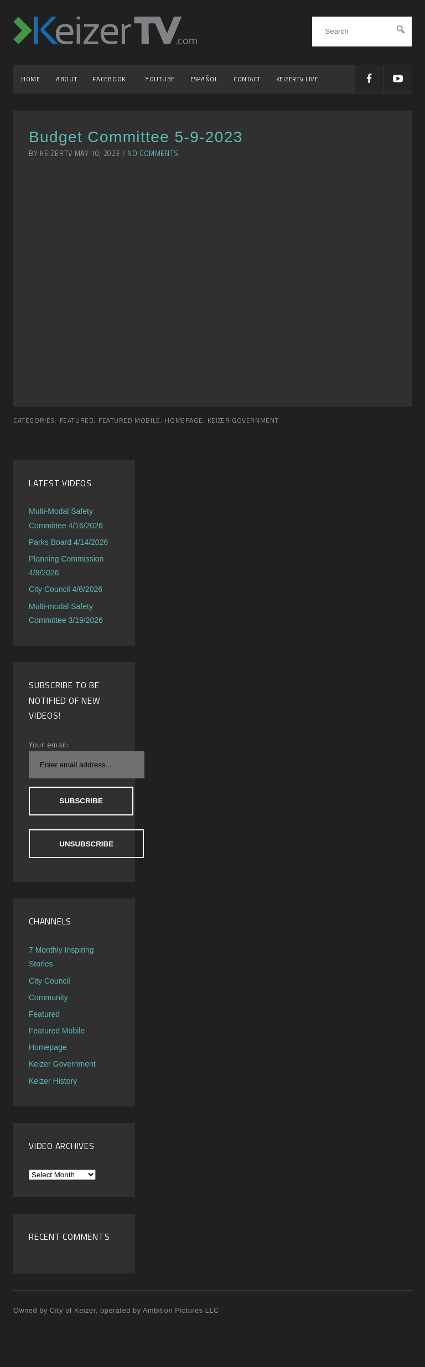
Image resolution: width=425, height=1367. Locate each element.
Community (48, 997)
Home (30, 79)
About (66, 79)
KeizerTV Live (297, 79)
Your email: (49, 744)
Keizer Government (243, 420)
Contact (247, 79)
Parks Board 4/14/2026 (68, 542)
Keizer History (53, 1081)
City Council (49, 980)
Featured (77, 420)
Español (204, 79)
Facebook (111, 79)
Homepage (184, 420)
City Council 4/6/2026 (65, 589)
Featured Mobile (129, 420)
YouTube (160, 79)
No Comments (153, 153)
